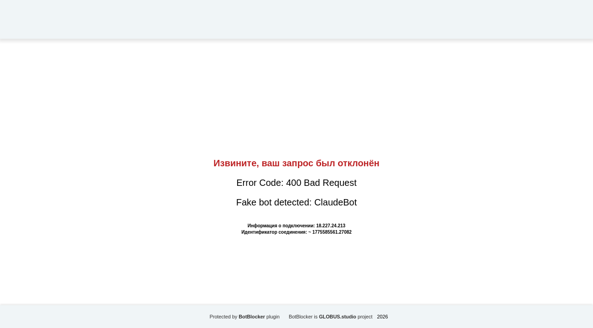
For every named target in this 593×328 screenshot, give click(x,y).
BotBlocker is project (331, 316)
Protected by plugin (244, 316)
